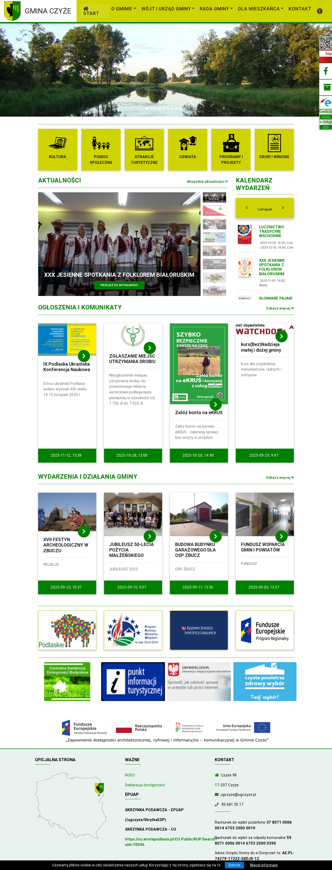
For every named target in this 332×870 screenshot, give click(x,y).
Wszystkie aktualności (207, 181)
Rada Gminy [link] (214, 9)
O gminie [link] (121, 9)
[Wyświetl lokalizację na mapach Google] (99, 790)
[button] (25, 70)
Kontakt (300, 9)
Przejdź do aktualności (119, 285)
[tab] (265, 208)
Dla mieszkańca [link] (259, 9)
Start (91, 11)
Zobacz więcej (280, 308)
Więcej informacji (264, 865)
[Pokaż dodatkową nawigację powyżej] (320, 11)
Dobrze (234, 865)
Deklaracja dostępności (145, 785)
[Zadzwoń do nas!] (217, 804)
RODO (130, 775)
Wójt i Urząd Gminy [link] (166, 9)
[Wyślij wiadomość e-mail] (217, 794)
